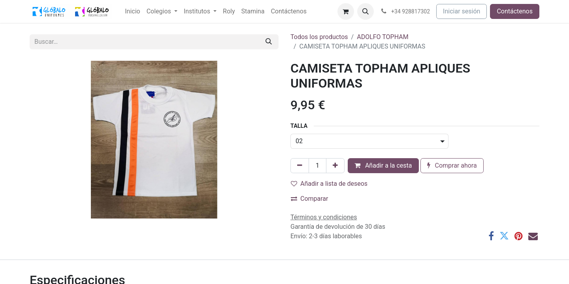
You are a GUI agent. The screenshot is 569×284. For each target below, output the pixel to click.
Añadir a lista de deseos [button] (329, 183)
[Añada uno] (335, 165)
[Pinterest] (518, 236)
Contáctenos (515, 11)
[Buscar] (269, 41)
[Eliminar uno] (299, 165)
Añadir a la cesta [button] (383, 165)
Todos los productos (319, 37)
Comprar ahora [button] (452, 165)
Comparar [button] (309, 198)
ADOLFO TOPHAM (382, 37)
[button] (365, 11)
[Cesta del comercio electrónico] (345, 11)
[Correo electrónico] (533, 236)
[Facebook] (491, 236)
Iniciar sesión (461, 11)
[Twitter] (504, 236)
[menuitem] (132, 11)
